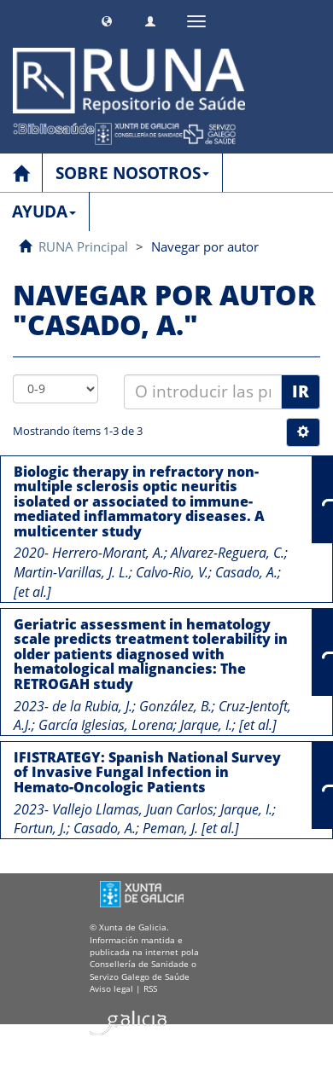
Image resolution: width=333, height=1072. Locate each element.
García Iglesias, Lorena (105, 725)
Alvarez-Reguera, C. (227, 552)
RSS (150, 988)
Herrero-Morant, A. (108, 552)
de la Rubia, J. (92, 706)
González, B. (175, 706)
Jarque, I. (206, 725)
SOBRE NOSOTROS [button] (132, 173)
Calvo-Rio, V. (172, 572)
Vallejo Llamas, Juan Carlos (132, 809)
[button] (106, 19)
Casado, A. (246, 572)
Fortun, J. (40, 828)
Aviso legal (111, 988)
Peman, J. (170, 828)
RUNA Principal (83, 246)
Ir (300, 391)
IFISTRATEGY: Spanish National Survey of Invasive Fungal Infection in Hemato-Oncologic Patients (147, 772)
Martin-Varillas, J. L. (71, 572)
